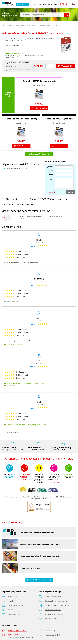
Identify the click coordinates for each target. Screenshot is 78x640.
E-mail (50, 171)
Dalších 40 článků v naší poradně (39, 580)
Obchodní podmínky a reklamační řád (57, 605)
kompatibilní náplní (12, 62)
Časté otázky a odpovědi (53, 597)
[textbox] (42, 15)
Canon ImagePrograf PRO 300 (16, 168)
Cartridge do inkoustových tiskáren (26, 25)
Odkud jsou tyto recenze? (10, 432)
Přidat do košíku (65, 66)
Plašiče (55, 4)
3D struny (33, 4)
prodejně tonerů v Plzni (54, 216)
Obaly (50, 4)
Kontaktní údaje (50, 631)
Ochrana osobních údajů (53, 610)
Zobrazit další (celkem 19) (39, 154)
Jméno (50, 167)
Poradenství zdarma (51, 619)
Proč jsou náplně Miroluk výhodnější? (40, 38)
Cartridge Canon (45, 25)
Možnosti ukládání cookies (54, 614)
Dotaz (50, 179)
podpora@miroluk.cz (17, 630)
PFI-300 (55, 25)
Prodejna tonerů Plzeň (52, 635)
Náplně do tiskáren (22, 4)
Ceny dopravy (9, 57)
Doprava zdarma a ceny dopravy (56, 601)
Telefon (50, 174)
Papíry (45, 4)
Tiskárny (39, 4)
